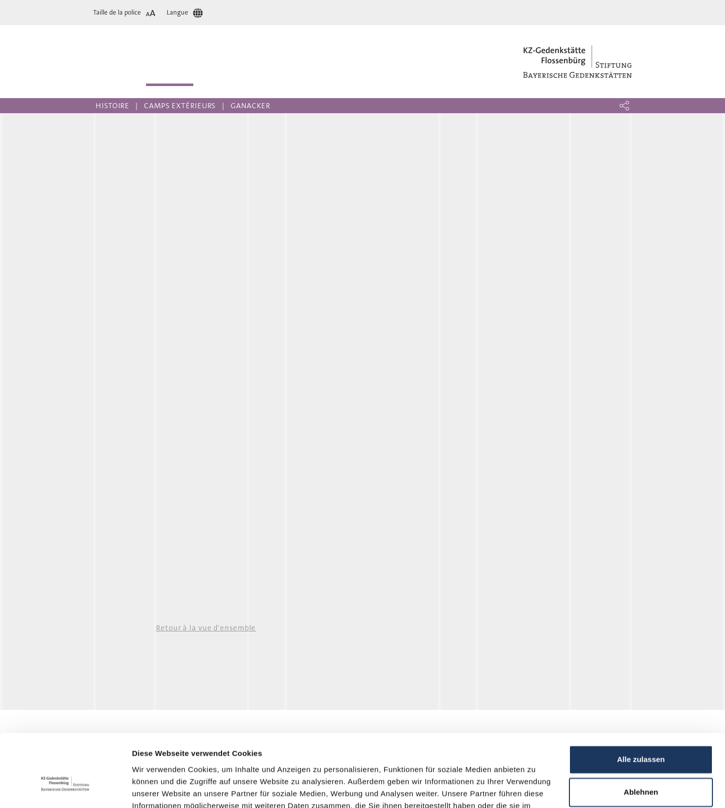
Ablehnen (641, 735)
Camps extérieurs (180, 106)
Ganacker (250, 106)
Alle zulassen (641, 702)
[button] (624, 105)
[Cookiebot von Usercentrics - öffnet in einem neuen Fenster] (65, 788)
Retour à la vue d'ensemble (206, 628)
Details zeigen (157, 788)
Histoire (112, 106)
